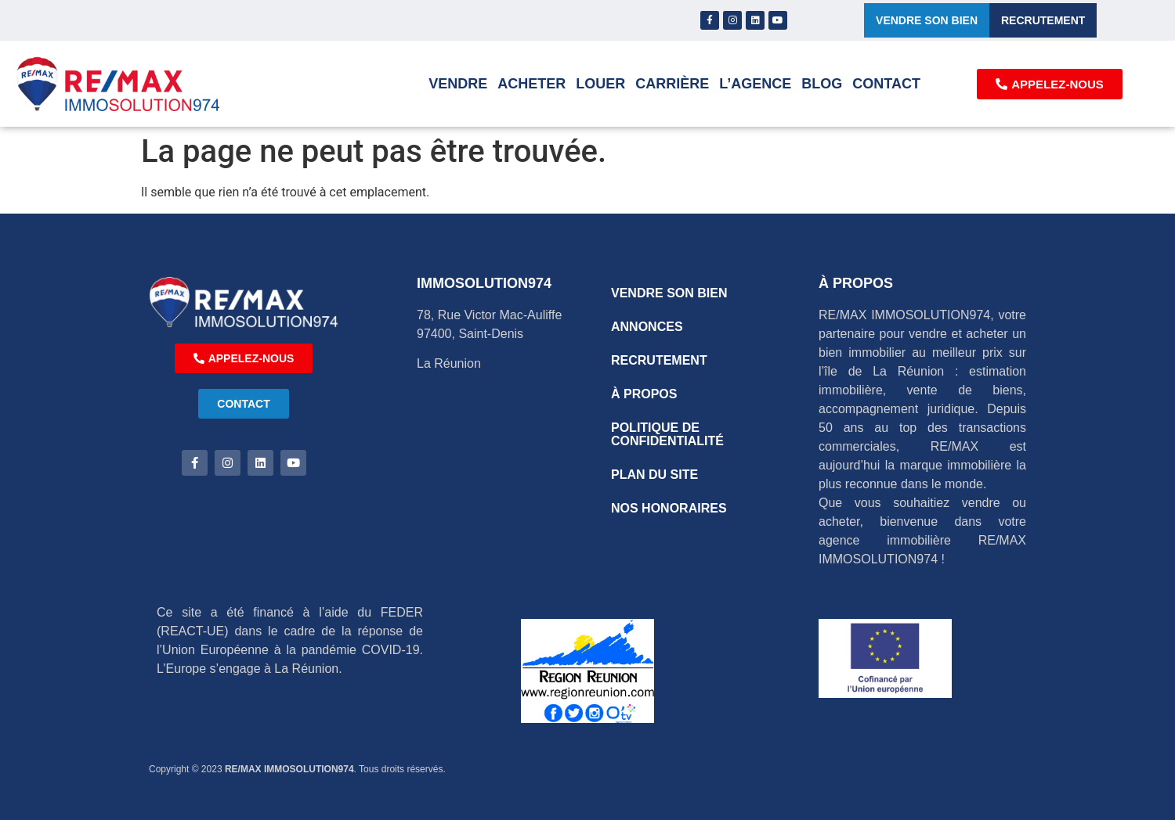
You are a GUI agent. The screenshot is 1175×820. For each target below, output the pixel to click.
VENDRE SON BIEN (669, 293)
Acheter (531, 84)
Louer (600, 84)
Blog (821, 84)
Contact (886, 84)
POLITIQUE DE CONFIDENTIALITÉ (667, 434)
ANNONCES (647, 326)
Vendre (457, 84)
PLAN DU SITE (654, 474)
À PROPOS (644, 394)
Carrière (672, 84)
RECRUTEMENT (659, 360)
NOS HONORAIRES (669, 508)
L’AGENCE (755, 84)
